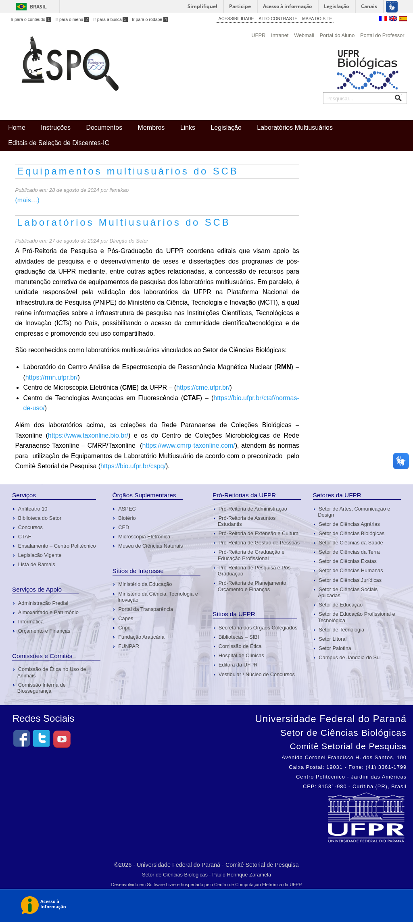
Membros (151, 127)
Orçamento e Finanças (44, 631)
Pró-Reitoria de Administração (253, 509)
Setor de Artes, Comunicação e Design (354, 512)
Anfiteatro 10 (33, 509)
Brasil (38, 6)
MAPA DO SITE (317, 18)
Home (16, 127)
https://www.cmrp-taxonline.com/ (188, 445)
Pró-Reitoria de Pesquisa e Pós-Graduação (255, 571)
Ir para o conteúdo (31, 19)
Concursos (30, 527)
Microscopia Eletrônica (144, 537)
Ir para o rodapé (150, 19)
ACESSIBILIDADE (236, 18)
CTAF (24, 537)
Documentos (104, 127)
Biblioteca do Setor (39, 518)
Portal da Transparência (145, 609)
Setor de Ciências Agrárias (349, 524)
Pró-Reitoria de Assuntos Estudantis (247, 521)
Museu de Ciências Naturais (150, 546)
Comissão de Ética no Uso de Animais (51, 672)
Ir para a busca (110, 19)
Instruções (56, 127)
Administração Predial (43, 603)
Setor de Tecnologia (341, 630)
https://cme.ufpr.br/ (203, 387)
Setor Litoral (332, 639)
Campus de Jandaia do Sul (350, 657)
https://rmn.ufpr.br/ (51, 377)
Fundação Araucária (141, 637)
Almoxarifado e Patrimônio (48, 612)
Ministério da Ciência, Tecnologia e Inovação (157, 597)
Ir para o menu (72, 19)
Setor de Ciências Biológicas (351, 533)
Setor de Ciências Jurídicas (350, 580)
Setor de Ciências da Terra (349, 552)
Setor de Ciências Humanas (351, 570)
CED (123, 527)
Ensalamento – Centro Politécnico (57, 546)
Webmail (304, 35)
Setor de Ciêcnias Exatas (348, 561)
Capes (125, 618)
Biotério (127, 518)
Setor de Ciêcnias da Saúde (351, 543)
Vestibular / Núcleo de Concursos (257, 674)
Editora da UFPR (238, 665)
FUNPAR (128, 646)
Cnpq (124, 628)
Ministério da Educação (145, 584)
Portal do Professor (382, 35)
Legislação (226, 127)
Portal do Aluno (337, 35)
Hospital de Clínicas (241, 655)
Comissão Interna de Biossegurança (41, 688)
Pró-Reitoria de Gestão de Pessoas (259, 543)
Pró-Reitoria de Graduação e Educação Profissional (251, 555)
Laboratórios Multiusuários (295, 127)
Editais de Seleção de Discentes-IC (58, 142)
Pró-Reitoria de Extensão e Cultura (258, 533)
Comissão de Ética (240, 646)
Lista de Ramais (36, 564)
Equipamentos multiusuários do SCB (127, 171)
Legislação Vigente (40, 555)
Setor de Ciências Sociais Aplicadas (348, 592)
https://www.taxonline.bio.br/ (88, 435)
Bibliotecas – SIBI (239, 637)
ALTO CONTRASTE (278, 18)
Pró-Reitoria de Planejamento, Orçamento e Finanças (253, 586)
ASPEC (127, 509)
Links (187, 127)
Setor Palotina (335, 648)
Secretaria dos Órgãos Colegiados (258, 628)
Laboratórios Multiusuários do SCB (123, 222)
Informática (31, 622)
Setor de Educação (341, 605)
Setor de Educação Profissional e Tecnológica (356, 617)
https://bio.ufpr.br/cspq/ (133, 466)
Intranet (279, 35)
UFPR (258, 35)
